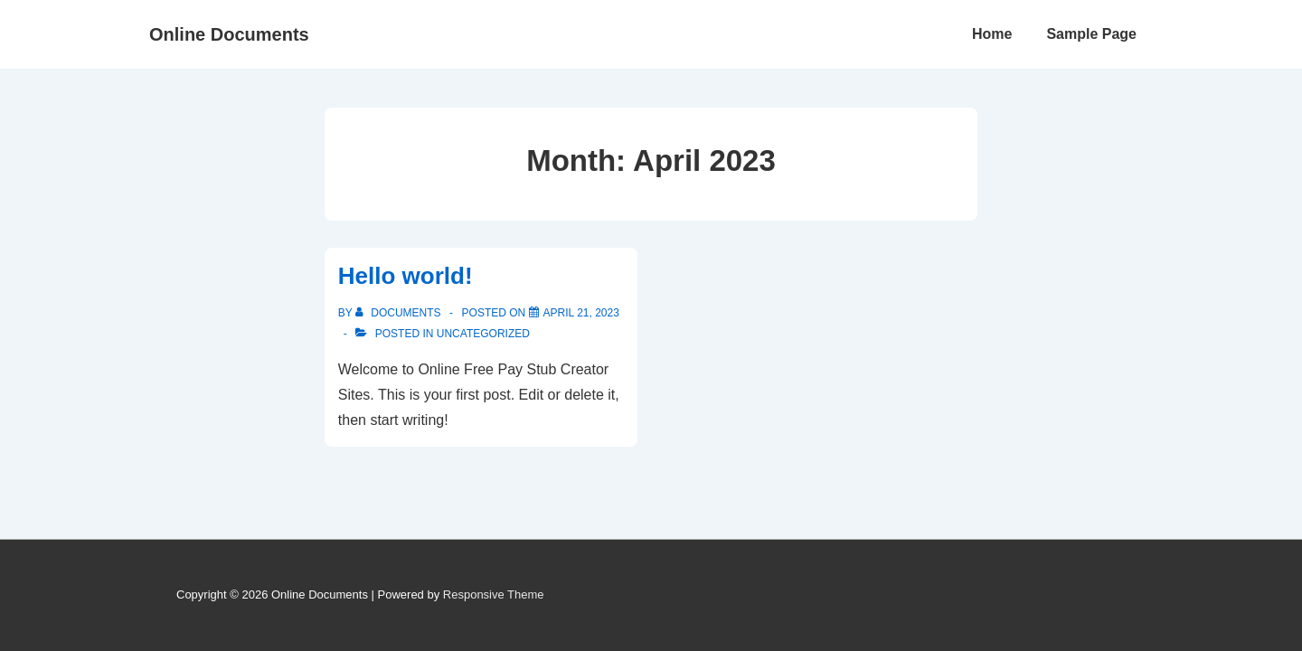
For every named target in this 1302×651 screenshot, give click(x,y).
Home (992, 34)
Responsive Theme (493, 594)
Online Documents (229, 34)
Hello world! (405, 275)
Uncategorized (483, 333)
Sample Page (1091, 34)
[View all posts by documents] (399, 313)
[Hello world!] (581, 313)
